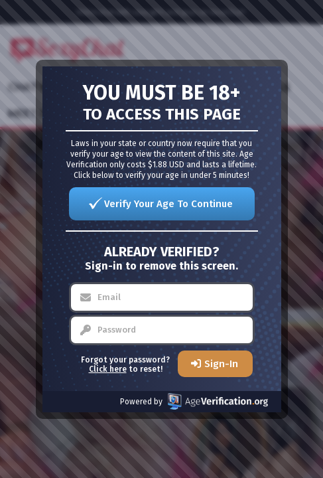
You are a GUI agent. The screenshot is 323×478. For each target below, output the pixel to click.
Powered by (194, 401)
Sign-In (221, 364)
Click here (108, 369)
